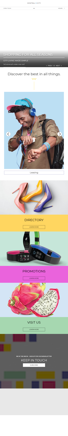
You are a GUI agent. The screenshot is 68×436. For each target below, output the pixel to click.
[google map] (34, 401)
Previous (8, 134)
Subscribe (34, 365)
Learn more (34, 329)
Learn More (34, 227)
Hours (61, 8)
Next (59, 134)
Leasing (34, 172)
